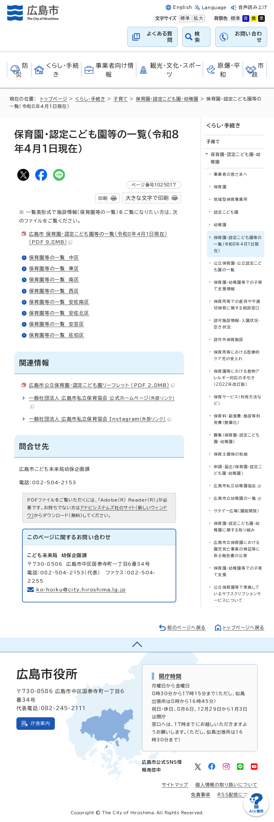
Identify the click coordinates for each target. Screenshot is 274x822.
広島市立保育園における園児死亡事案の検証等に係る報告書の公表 (237, 549)
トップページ (53, 99)
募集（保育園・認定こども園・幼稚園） (237, 438)
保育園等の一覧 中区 (54, 257)
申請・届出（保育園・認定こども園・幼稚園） (238, 470)
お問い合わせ (248, 36)
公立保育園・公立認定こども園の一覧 (238, 266)
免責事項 (200, 794)
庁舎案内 (40, 723)
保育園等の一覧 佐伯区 (56, 335)
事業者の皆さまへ (230, 174)
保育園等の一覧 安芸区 (56, 324)
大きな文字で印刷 (147, 198)
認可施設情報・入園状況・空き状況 (237, 323)
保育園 (220, 187)
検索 (197, 36)
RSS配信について (237, 794)
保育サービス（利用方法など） (237, 400)
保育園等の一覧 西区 (54, 291)
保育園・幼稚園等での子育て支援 (238, 571)
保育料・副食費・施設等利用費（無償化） (237, 419)
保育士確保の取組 (231, 454)
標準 (184, 18)
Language (214, 7)
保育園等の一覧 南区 (54, 279)
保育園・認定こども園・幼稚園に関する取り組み (237, 527)
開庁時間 (170, 676)
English (182, 7)
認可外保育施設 (228, 339)
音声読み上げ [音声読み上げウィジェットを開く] (252, 7)
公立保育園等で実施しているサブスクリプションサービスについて (237, 593)
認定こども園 (226, 212)
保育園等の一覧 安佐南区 (59, 302)
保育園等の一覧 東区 (54, 268)
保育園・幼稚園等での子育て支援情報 (238, 285)
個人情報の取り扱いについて (226, 785)
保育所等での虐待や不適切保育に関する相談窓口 (237, 304)
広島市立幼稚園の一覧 (237, 498)
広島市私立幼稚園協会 (237, 486)
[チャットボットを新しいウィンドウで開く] (256, 815)
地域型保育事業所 (231, 199)
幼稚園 (220, 224)
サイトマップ (175, 785)
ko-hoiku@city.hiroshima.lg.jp (81, 589)
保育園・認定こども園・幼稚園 (167, 99)
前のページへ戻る (186, 627)
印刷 (102, 198)
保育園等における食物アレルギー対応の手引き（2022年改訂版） (236, 377)
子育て (120, 99)
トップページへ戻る (243, 627)
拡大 (198, 18)
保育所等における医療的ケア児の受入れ (237, 355)
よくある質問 (160, 36)
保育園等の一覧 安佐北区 (59, 313)
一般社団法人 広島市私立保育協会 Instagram (100, 419)
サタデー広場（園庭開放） (236, 511)
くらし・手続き (90, 99)
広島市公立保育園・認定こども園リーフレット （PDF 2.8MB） (102, 385)
